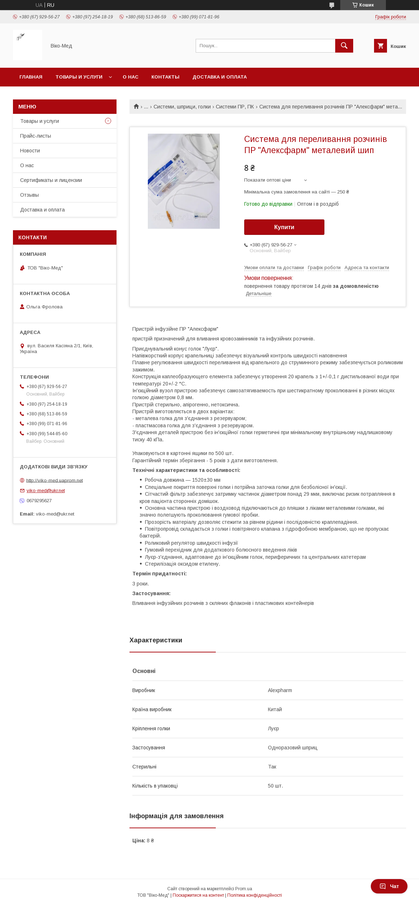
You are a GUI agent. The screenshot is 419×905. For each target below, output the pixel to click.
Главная (30, 77)
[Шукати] (344, 46)
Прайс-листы (35, 136)
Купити (284, 227)
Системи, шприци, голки (182, 107)
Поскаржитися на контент (198, 895)
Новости (30, 150)
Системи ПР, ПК (235, 107)
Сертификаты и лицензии (51, 180)
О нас (130, 77)
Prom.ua (243, 888)
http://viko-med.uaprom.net (54, 480)
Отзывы (29, 195)
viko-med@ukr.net (46, 490)
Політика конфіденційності (254, 895)
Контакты (165, 77)
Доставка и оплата (219, 77)
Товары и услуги (79, 77)
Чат (389, 886)
